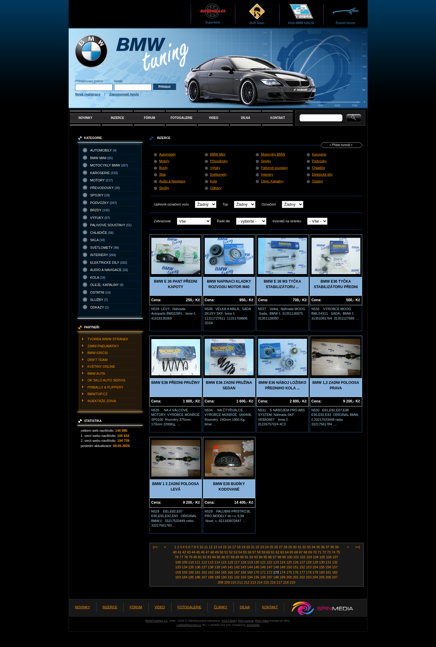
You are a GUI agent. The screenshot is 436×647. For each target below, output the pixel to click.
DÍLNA (245, 118)
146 (263, 567)
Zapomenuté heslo (124, 94)
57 (254, 552)
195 (257, 577)
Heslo (118, 81)
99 (284, 557)
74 (334, 552)
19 (244, 547)
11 (206, 547)
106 (329, 557)
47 (208, 552)
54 (240, 552)
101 (296, 557)
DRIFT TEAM (98, 360)
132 (334, 562)
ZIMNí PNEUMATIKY (103, 346)
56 (249, 552)
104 (316, 557)
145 (257, 567)
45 (198, 552)
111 (198, 562)
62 (278, 552)
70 (315, 552)
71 (320, 552)
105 (322, 557)
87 (228, 557)
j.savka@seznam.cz (188, 625)
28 (285, 547)
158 (178, 572)
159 (185, 572)
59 (263, 552)
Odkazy (216, 188)
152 (302, 567)
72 (324, 552)
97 (275, 557)
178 (309, 572)
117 (237, 562)
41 (180, 552)
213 (253, 582)
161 (198, 572)
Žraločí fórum (346, 14)
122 (270, 562)
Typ (225, 204)
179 (315, 572)
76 (177, 557)
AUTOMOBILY (103, 150)
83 (209, 557)
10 (202, 547)
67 (301, 552)
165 (224, 572)
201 (296, 577)
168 (243, 572)
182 (334, 572)
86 (224, 557)
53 (236, 552)
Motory (164, 161)
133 (178, 567)
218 (286, 582)
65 (292, 552)
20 (248, 547)
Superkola (213, 13)
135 (191, 567)
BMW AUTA (96, 373)
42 (184, 552)
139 (217, 567)
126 (296, 562)
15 (225, 547)
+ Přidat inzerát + (340, 145)
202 (302, 577)
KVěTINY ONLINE (101, 366)
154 (315, 567)
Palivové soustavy (274, 168)
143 (243, 567)
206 (329, 577)
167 (237, 572)
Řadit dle (223, 221)
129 (315, 562)
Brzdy (163, 168)
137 (204, 567)
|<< (156, 547)
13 (216, 547)
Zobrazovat (162, 221)
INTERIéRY (103, 255)
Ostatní (317, 181)
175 (289, 572)
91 (247, 557)
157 (334, 567)
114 (217, 562)
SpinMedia (253, 625)
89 (238, 557)
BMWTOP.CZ (98, 394)
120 (257, 562)
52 (231, 552)
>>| (357, 547)
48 (212, 552)
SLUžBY (99, 300)
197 (270, 577)
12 (211, 547)
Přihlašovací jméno (89, 81)
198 (276, 577)
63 (282, 552)
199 (283, 577)
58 (259, 552)
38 (332, 547)
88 (233, 557)
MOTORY (101, 180)
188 (211, 577)
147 (270, 567)
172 (270, 572)
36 (323, 547)
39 (337, 547)
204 (315, 577)
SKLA (97, 240)
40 (175, 552)
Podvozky (319, 161)
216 (273, 582)
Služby (164, 188)
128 (309, 562)
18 (239, 547)
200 (289, 577)
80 (195, 557)
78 (186, 557)
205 (322, 577)
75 (338, 552)
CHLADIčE (102, 232)
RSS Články (229, 620)
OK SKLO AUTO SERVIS (106, 380)
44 (194, 552)
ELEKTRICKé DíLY (108, 262)
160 (191, 572)
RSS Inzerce (246, 620)
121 (263, 562)
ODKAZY (99, 307)
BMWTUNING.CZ (157, 620)
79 (191, 557)
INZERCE (117, 118)
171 (263, 572)
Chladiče (318, 168)
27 (281, 547)
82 (205, 557)
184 (185, 577)
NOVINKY (85, 118)
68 (306, 552)
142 (237, 567)
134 (185, 567)
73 (329, 552)
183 (178, 577)
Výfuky (215, 168)
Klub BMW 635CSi (301, 14)
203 (309, 577)
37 (328, 547)
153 (309, 567)
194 (250, 577)
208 (221, 582)
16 (230, 547)
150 (289, 567)
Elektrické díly (322, 174)
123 (276, 562)
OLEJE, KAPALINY (107, 285)
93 (256, 557)
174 (283, 572)
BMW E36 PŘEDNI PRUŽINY (175, 383)
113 (211, 562)
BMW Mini (217, 154)
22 (257, 547)
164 (217, 572)
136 (198, 567)
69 (310, 552)
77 (181, 557)
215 (266, 582)
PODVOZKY (103, 203)
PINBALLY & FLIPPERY (106, 387)
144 (250, 567)
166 (231, 572)
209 (227, 582)
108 (178, 562)
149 (283, 567)
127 (302, 562)
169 (250, 572)
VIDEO (213, 118)
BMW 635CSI (98, 353)
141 (231, 567)
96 (270, 557)
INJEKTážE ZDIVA (102, 401)
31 (299, 547)
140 (224, 567)
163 (211, 572)
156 (329, 567)
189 (217, 577)
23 (262, 547)
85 (219, 557)
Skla (162, 174)
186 (198, 577)
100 (290, 557)
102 (303, 557)
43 (189, 552)
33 (309, 547)
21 (253, 547)
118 (243, 562)
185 (191, 577)
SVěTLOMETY (104, 247)
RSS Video (262, 620)
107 (335, 557)
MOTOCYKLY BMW (109, 165)
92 (252, 557)
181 (329, 572)
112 (204, 562)
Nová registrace (88, 94)
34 (314, 547)
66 (296, 552)
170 (257, 572)
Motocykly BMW (273, 154)
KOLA (98, 277)
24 (267, 547)
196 (263, 577)
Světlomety (218, 174)
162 (204, 572)
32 (304, 547)
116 (231, 562)
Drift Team (257, 14)
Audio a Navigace (172, 181)
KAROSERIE (104, 173)
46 (203, 552)
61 (273, 552)
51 (226, 552)
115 (224, 562)
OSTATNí (100, 292)
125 (289, 562)
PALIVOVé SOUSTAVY (111, 225)
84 (214, 557)
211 (240, 582)
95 (265, 557)
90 (242, 557)
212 (247, 582)
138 (211, 567)
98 (279, 557)
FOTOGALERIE (182, 118)
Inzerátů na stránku (286, 221)
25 (271, 547)
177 (302, 572)
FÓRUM (149, 118)
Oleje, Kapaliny (272, 181)
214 (260, 582)
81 (200, 557)
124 (283, 562)
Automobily (167, 154)
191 (231, 577)
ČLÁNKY (220, 607)
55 (245, 552)
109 (185, 562)
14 (220, 547)
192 (237, 577)
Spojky (266, 161)
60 (268, 552)
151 (296, 567)
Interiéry (267, 174)
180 (322, 572)
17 (234, 547)
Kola (213, 181)
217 (279, 582)
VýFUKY (100, 218)
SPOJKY (100, 195)
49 (217, 552)
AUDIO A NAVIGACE (109, 270)
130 (322, 562)
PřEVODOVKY (105, 188)
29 (290, 547)
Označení (268, 204)
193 (243, 577)
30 (295, 547)
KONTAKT (277, 118)
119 (250, 562)
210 (234, 582)
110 (191, 562)
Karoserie (319, 154)
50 (222, 552)
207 (334, 577)
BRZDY (100, 210)
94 (261, 557)
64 (287, 552)
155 (322, 567)
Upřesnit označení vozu (171, 204)
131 (329, 562)
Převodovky (219, 161)
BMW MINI (101, 158)
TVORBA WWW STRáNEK (108, 339)
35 (318, 547)
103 (309, 557)
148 (276, 567)
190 (224, 577)
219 (292, 582)
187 (204, 577)
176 (296, 572)
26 (276, 547)
